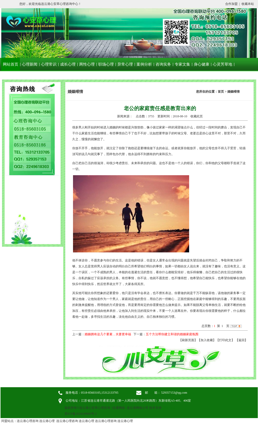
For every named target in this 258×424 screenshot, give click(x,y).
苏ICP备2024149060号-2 (80, 414)
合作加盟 (231, 4)
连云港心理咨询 (27, 421)
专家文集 (182, 64)
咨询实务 (163, 64)
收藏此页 (196, 116)
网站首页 (10, 64)
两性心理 (87, 64)
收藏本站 (247, 4)
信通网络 (118, 408)
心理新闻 (29, 64)
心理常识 (49, 64)
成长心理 (68, 64)
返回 (241, 340)
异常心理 (125, 64)
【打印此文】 (225, 340)
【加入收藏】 (206, 340)
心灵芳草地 (222, 64)
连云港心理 (47, 421)
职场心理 (106, 64)
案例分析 (144, 64)
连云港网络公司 (137, 408)
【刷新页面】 (188, 340)
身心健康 (201, 64)
